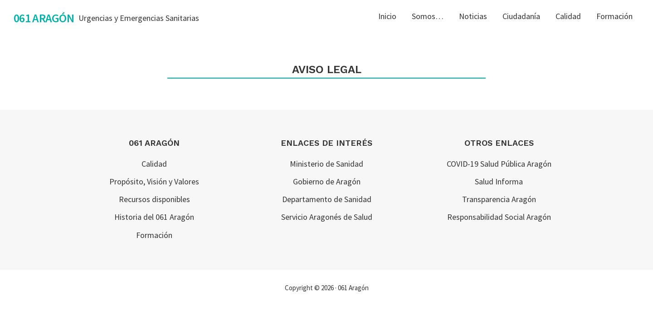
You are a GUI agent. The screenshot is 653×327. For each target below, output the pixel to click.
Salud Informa (499, 181)
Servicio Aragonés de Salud (326, 217)
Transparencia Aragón (499, 199)
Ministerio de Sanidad (326, 164)
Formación (154, 235)
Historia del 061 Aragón (154, 217)
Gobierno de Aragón (327, 181)
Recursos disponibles (154, 199)
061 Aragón (44, 17)
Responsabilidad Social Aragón (499, 217)
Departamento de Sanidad (326, 199)
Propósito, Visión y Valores (154, 181)
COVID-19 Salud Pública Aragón (499, 164)
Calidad (154, 164)
